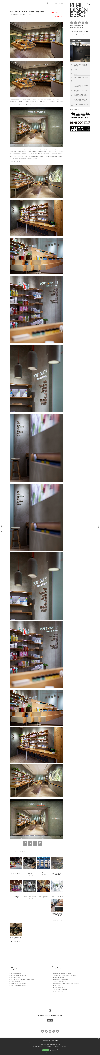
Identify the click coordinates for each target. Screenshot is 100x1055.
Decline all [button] (54, 1050)
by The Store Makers (16, 873)
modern (34, 851)
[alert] (50, 1046)
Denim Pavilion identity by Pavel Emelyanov (29, 872)
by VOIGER (43, 874)
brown (14, 851)
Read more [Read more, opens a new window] (58, 1044)
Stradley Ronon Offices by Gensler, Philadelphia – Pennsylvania (16, 895)
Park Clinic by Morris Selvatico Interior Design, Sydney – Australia (57, 872)
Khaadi (16, 871)
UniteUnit (17, 163)
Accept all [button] (46, 1050)
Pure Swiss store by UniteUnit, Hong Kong (27, 12)
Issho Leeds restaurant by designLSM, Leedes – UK (43, 895)
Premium (50, 3)
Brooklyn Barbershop (57, 894)
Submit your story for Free (80, 31)
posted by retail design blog (17, 14)
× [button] (98, 1039)
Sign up (50, 1020)
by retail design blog (29, 875)
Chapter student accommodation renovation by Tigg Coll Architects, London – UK (57, 916)
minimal (30, 851)
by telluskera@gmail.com (57, 896)
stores (37, 851)
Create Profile (80, 35)
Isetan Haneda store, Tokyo (16, 938)
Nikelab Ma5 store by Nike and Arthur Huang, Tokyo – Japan (30, 895)
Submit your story (42, 3)
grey (21, 851)
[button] (33, 1046)
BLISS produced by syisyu (43, 871)
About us (33, 3)
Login (11, 3)
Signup (16, 3)
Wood (41, 851)
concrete (18, 851)
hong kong (25, 851)
